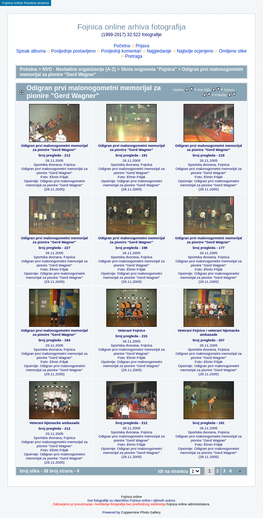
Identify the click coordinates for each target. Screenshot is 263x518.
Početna (122, 45)
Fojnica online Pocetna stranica (25, 3)
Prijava (143, 45)
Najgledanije (159, 51)
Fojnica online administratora (187, 504)
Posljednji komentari (121, 51)
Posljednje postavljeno (73, 51)
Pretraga (133, 56)
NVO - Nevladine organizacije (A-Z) (79, 69)
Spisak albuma (31, 51)
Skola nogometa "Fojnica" (148, 69)
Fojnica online (131, 497)
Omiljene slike (233, 51)
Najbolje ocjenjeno (195, 51)
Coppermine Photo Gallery (140, 512)
